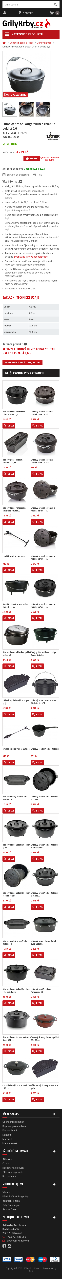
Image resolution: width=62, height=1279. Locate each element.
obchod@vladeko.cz (18, 1240)
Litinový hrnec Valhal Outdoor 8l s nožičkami (44, 846)
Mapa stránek (9, 1143)
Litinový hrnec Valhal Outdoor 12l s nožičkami (16, 990)
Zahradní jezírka (11, 1200)
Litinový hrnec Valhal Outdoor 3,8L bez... (44, 894)
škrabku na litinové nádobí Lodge (31, 256)
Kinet (31, 1271)
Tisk (39, 174)
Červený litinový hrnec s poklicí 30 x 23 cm (45, 1039)
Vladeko (6, 1192)
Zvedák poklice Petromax (14, 556)
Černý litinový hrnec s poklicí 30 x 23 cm (16, 1087)
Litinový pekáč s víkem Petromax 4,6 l (41, 990)
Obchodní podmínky (13, 1121)
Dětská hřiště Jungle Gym (16, 1196)
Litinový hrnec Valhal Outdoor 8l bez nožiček (16, 894)
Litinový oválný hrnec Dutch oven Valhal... (43, 942)
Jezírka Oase (9, 1209)
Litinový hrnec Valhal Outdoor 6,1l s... (16, 846)
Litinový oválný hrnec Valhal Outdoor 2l (15, 798)
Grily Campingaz (11, 1205)
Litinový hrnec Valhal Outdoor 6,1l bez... (44, 798)
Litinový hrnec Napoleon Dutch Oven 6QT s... (16, 1039)
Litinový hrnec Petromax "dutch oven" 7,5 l (13, 413)
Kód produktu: (10, 133)
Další (48, 109)
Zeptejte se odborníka (18, 174)
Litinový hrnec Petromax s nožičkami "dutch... (14, 509)
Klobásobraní (9, 1130)
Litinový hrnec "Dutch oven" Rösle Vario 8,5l (44, 702)
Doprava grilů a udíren (14, 1126)
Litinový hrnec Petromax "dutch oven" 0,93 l (42, 461)
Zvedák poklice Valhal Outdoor (16, 748)
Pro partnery (9, 1176)
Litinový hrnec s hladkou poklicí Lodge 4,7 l (16, 654)
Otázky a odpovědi (12, 1172)
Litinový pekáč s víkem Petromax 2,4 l (12, 461)
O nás (5, 1163)
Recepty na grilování (13, 1167)
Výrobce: (7, 137)
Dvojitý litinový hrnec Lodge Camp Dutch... (15, 605)
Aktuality (7, 1159)
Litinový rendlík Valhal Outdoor (45, 748)
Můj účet (7, 1139)
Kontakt (28, 13)
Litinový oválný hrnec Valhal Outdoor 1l (15, 942)
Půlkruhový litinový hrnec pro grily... (15, 702)
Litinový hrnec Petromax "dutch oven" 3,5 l (42, 413)
